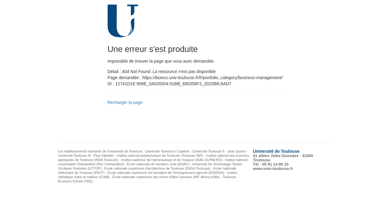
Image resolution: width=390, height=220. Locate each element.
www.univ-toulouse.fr (273, 168)
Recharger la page (125, 102)
